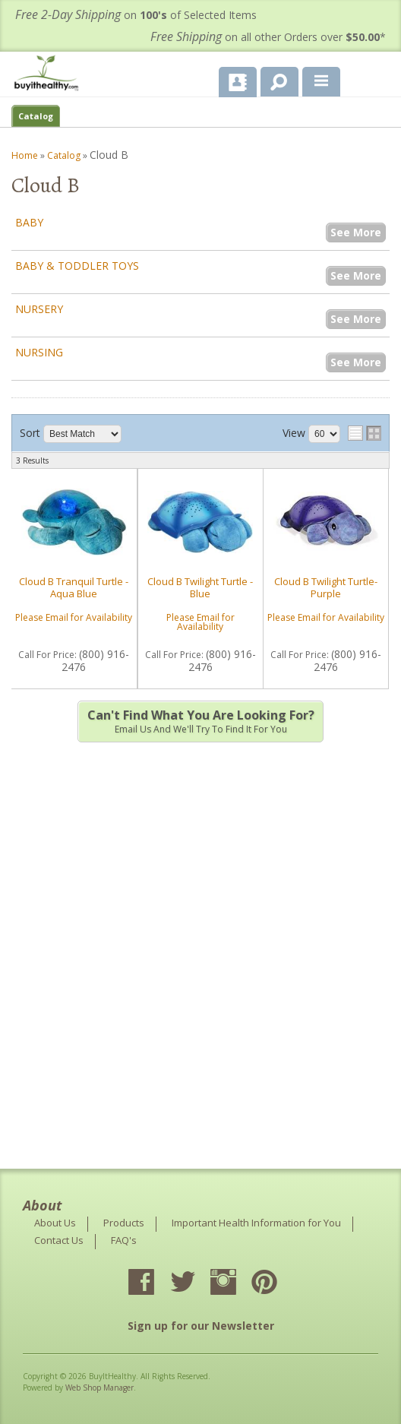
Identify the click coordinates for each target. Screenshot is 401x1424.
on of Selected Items (136, 15)
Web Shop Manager (99, 1387)
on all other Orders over (268, 37)
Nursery (39, 309)
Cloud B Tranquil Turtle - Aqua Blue (73, 587)
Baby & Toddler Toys (77, 265)
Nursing (39, 352)
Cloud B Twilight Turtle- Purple (325, 587)
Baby (29, 222)
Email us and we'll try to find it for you (200, 721)
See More (355, 232)
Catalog (35, 116)
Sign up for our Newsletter (201, 1325)
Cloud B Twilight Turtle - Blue (200, 587)
